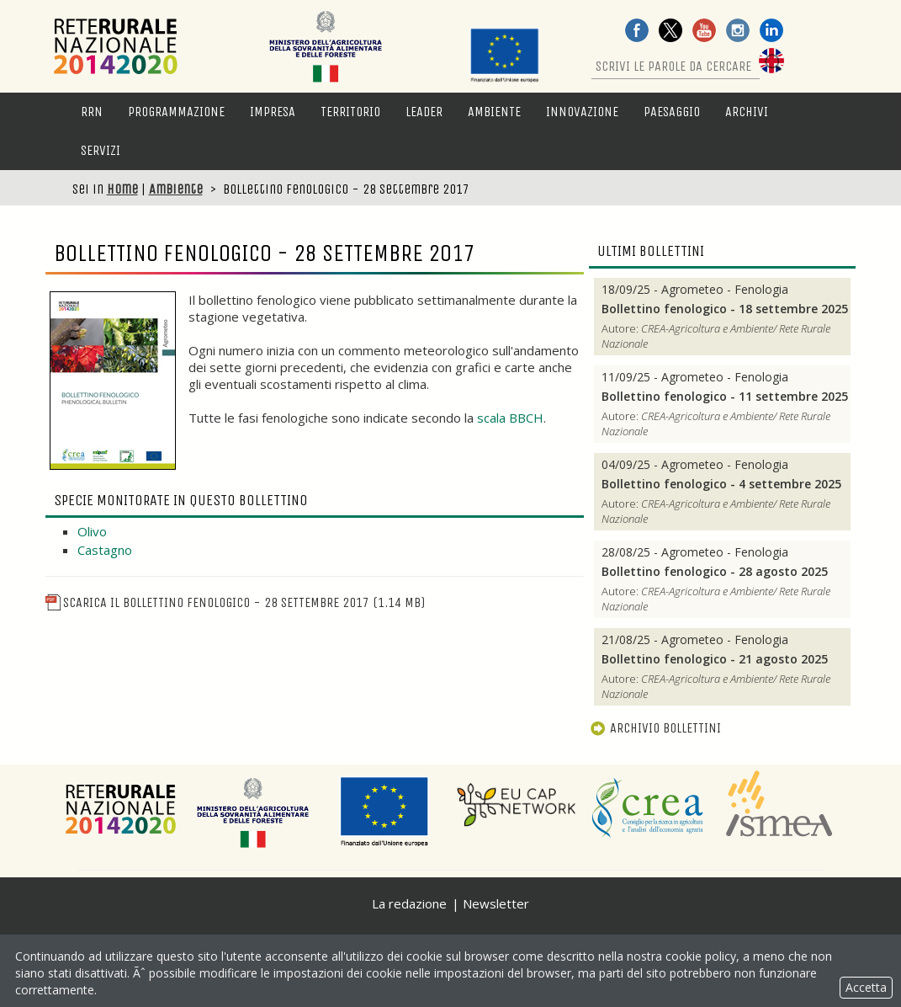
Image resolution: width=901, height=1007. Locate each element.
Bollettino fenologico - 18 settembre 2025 (725, 309)
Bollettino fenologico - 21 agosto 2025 (715, 659)
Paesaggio (672, 112)
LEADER (424, 112)
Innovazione (582, 112)
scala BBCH (510, 417)
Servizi (100, 150)
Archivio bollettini (655, 728)
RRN (92, 112)
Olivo (92, 531)
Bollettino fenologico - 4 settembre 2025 (721, 484)
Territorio (350, 112)
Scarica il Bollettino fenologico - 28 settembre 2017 (235, 602)
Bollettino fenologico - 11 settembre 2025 (725, 396)
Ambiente (494, 112)
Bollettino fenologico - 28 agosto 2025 (715, 571)
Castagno (104, 549)
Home (122, 189)
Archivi (746, 112)
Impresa (272, 112)
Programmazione (176, 112)
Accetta (866, 987)
